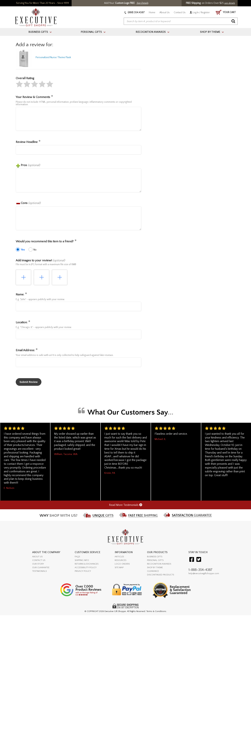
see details (229, 3)
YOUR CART (226, 12)
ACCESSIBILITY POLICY (86, 567)
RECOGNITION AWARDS (159, 564)
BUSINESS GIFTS (154, 556)
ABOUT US (37, 556)
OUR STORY (38, 564)
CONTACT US (38, 560)
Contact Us (180, 12)
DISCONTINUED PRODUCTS (160, 575)
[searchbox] (180, 21)
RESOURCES (120, 560)
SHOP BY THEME (155, 567)
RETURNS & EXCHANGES (86, 564)
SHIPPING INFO (82, 560)
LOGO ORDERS (122, 564)
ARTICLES (119, 556)
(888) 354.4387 (135, 12)
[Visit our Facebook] (191, 560)
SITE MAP (119, 567)
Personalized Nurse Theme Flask (53, 57)
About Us (164, 12)
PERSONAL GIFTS (155, 560)
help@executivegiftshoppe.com (203, 573)
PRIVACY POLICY (83, 571)
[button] (19, 84)
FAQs (77, 556)
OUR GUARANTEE (40, 567)
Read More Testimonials (125, 505)
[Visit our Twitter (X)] (198, 560)
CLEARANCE (153, 571)
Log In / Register (200, 12)
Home (152, 12)
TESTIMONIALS (39, 571)
